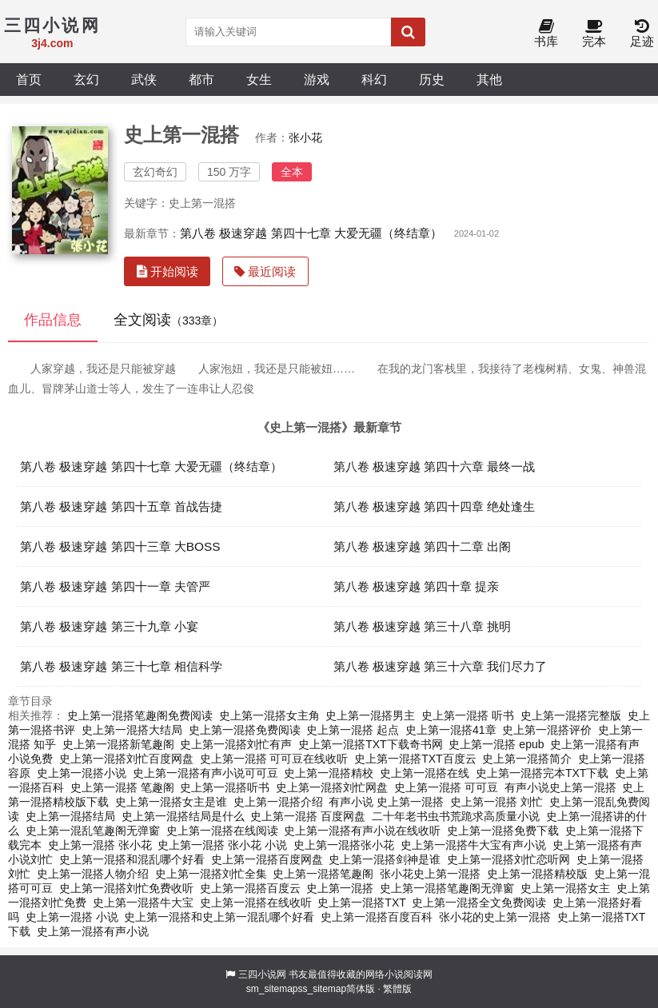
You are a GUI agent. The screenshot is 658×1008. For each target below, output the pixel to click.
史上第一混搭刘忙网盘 (332, 787)
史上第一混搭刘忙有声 (236, 744)
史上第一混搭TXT (361, 902)
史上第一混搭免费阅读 (245, 729)
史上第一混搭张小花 (343, 845)
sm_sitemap (272, 988)
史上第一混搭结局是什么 (183, 816)
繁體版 (397, 988)
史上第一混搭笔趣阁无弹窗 (447, 888)
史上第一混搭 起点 (352, 729)
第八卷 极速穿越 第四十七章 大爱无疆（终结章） (311, 233)
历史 (432, 79)
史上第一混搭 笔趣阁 (122, 787)
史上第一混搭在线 (424, 773)
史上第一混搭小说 (81, 773)
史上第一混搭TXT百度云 (415, 758)
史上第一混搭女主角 (269, 715)
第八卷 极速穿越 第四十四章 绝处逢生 (434, 506)
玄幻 (86, 79)
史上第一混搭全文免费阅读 (479, 902)
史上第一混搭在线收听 (256, 902)
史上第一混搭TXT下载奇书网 (370, 744)
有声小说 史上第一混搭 (386, 801)
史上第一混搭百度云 (250, 888)
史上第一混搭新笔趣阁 (118, 744)
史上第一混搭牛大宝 (143, 902)
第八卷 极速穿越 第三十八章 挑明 (422, 626)
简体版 (360, 988)
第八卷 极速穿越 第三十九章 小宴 (109, 626)
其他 (489, 79)
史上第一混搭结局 (70, 816)
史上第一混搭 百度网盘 (307, 816)
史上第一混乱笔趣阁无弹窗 (93, 830)
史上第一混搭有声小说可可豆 (205, 773)
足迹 (642, 34)
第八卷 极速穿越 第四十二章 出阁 (422, 546)
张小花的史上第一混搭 (495, 916)
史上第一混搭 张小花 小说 (222, 845)
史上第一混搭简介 (527, 758)
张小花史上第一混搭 (430, 873)
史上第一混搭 (339, 888)
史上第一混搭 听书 (467, 715)
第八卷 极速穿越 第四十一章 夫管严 (115, 586)
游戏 (316, 79)
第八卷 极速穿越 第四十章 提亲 (416, 586)
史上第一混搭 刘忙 (496, 801)
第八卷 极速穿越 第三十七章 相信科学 (121, 666)
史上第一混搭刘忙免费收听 (126, 888)
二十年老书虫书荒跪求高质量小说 (456, 816)
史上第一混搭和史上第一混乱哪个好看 (219, 916)
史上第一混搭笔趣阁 (323, 873)
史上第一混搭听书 (224, 787)
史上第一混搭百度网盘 (267, 859)
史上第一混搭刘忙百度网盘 (126, 758)
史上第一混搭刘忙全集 (211, 873)
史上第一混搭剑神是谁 (385, 859)
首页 (29, 79)
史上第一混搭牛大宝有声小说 (473, 845)
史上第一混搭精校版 (537, 873)
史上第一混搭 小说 (72, 916)
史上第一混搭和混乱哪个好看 (132, 859)
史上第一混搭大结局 (132, 729)
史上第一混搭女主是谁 (171, 801)
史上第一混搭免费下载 (503, 830)
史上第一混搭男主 (370, 715)
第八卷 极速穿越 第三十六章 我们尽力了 (440, 666)
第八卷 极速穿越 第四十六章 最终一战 (434, 466)
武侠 (144, 79)
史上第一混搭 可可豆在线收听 (274, 758)
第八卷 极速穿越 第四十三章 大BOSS (120, 546)
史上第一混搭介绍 (278, 801)
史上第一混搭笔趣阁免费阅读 (140, 715)
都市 (201, 79)
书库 (546, 34)
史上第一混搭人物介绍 (93, 873)
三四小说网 (262, 974)
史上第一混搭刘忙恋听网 (508, 859)
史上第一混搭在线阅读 (222, 830)
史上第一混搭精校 (328, 773)
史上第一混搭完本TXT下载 (542, 773)
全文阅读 (168, 320)
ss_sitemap (321, 988)
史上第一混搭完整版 (570, 715)
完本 (594, 34)
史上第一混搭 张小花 (100, 845)
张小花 (305, 137)
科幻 (374, 79)
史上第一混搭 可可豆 (446, 787)
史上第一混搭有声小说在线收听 (362, 830)
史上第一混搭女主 (565, 888)
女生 (259, 79)
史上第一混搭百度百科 (377, 916)
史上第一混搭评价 (547, 729)
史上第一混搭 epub (496, 744)
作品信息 (53, 320)
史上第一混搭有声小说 (93, 931)
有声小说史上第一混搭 (560, 787)
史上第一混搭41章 (450, 729)
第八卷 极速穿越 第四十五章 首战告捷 (121, 506)
